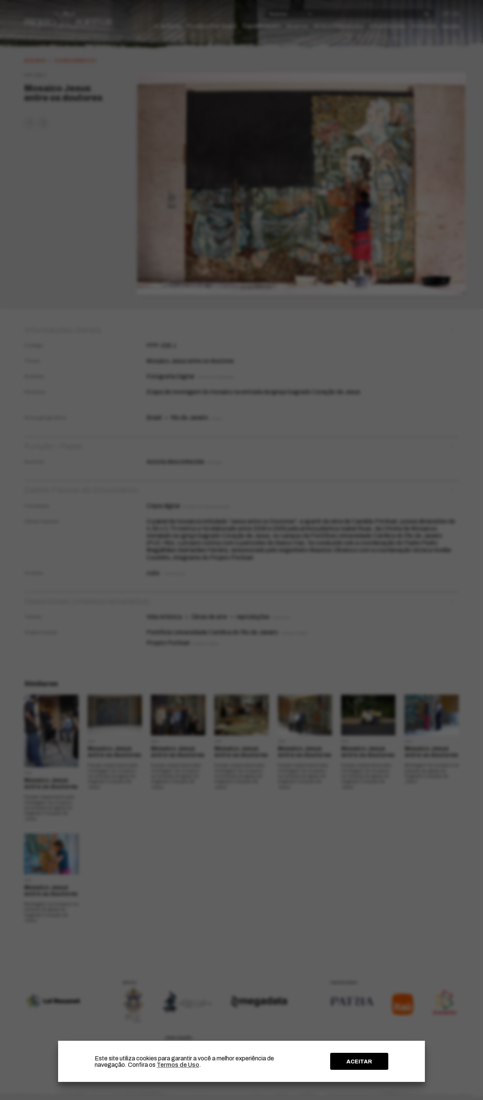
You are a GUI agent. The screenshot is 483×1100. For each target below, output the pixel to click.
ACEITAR (359, 1061)
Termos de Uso (178, 1065)
